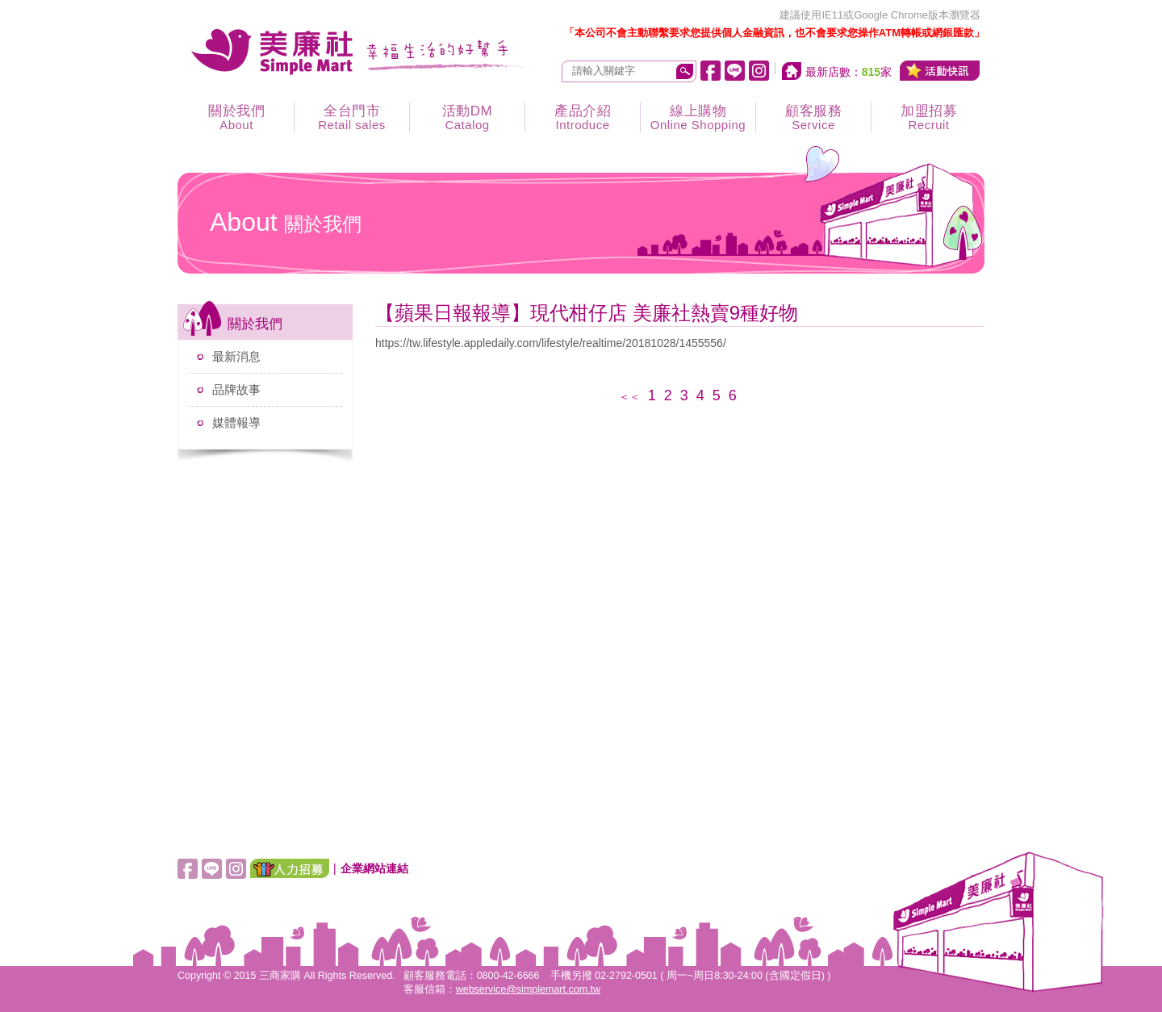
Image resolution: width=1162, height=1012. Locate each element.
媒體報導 (236, 422)
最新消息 (236, 356)
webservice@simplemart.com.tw (528, 989)
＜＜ (629, 397)
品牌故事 (236, 389)
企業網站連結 (374, 868)
